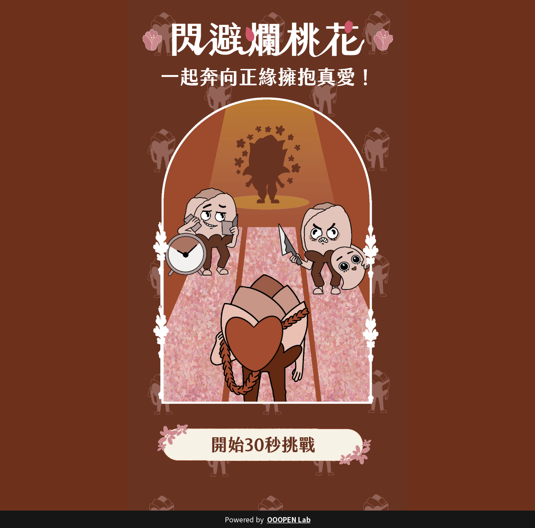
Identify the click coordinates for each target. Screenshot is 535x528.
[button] (267, 444)
